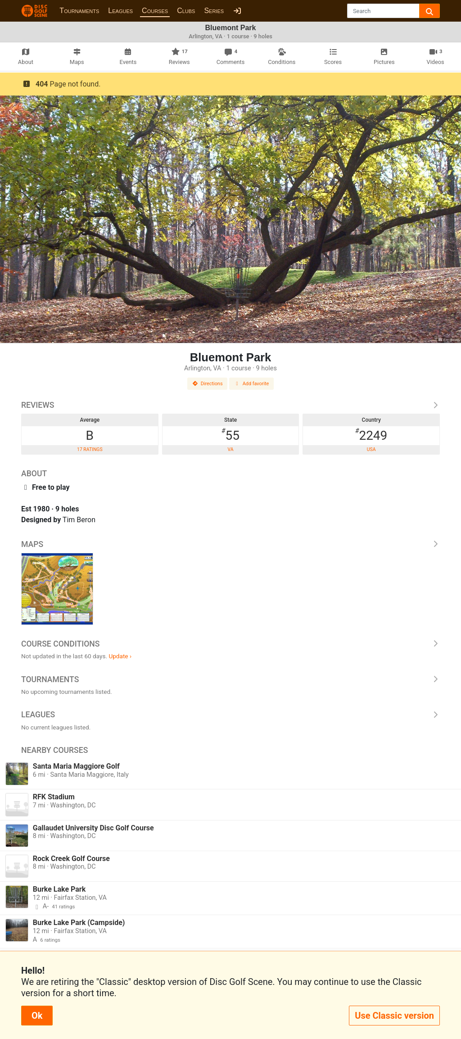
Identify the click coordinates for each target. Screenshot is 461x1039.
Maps (230, 544)
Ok (37, 1015)
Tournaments (79, 10)
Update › (119, 656)
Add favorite (251, 384)
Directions (207, 384)
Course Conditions (230, 643)
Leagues (120, 10)
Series (214, 10)
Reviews (230, 405)
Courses (155, 10)
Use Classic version (394, 1015)
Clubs (186, 10)
